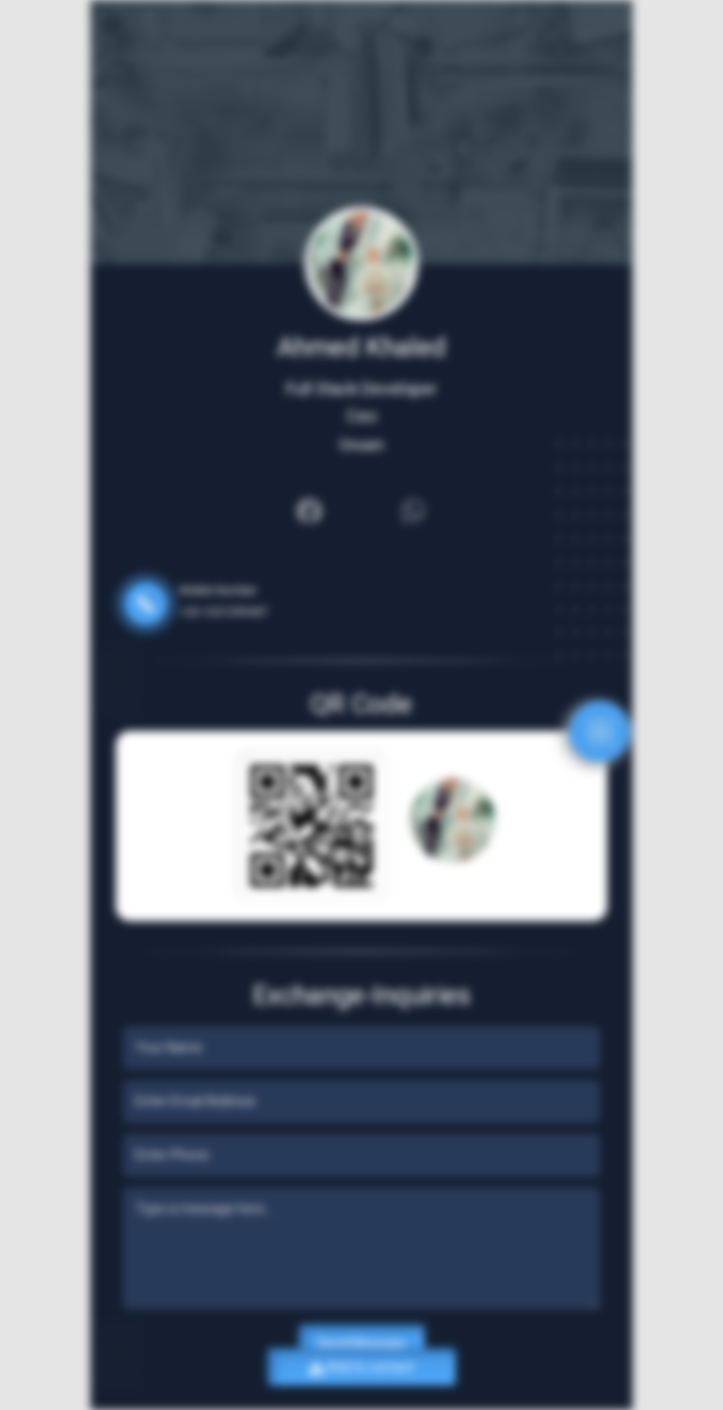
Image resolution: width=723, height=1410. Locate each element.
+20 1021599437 (224, 612)
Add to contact (361, 1367)
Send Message (361, 1343)
